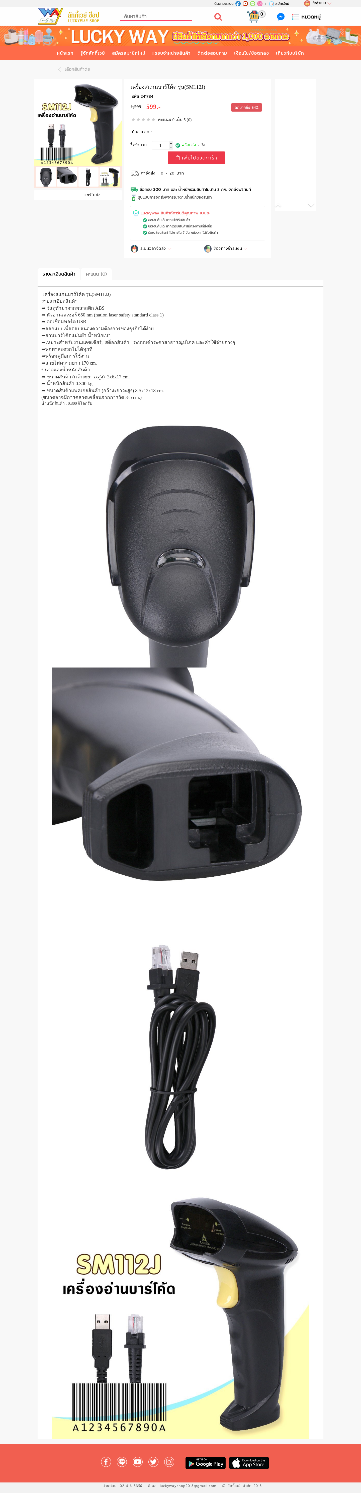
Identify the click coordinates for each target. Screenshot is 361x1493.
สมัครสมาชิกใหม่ (128, 53)
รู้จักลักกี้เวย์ (92, 53)
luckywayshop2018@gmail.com (188, 1486)
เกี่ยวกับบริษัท (290, 53)
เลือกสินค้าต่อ (72, 69)
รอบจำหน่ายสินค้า (173, 53)
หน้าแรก (65, 53)
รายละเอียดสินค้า (59, 274)
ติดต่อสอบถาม (212, 53)
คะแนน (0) (96, 274)
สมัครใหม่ (278, 3)
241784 (147, 96)
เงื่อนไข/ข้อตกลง (251, 53)
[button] (285, 206)
